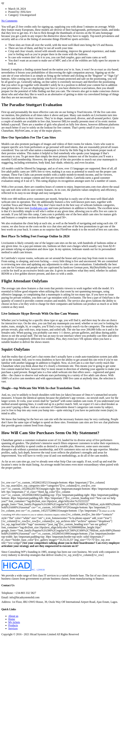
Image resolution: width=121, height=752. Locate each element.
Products (13, 625)
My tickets (14, 622)
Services (13, 628)
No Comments (9, 20)
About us (13, 616)
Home (11, 619)
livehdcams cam (39, 208)
